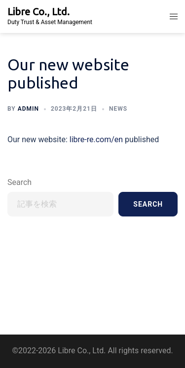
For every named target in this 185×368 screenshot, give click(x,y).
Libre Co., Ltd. (38, 11)
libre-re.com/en (95, 139)
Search (19, 182)
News (118, 108)
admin (28, 108)
